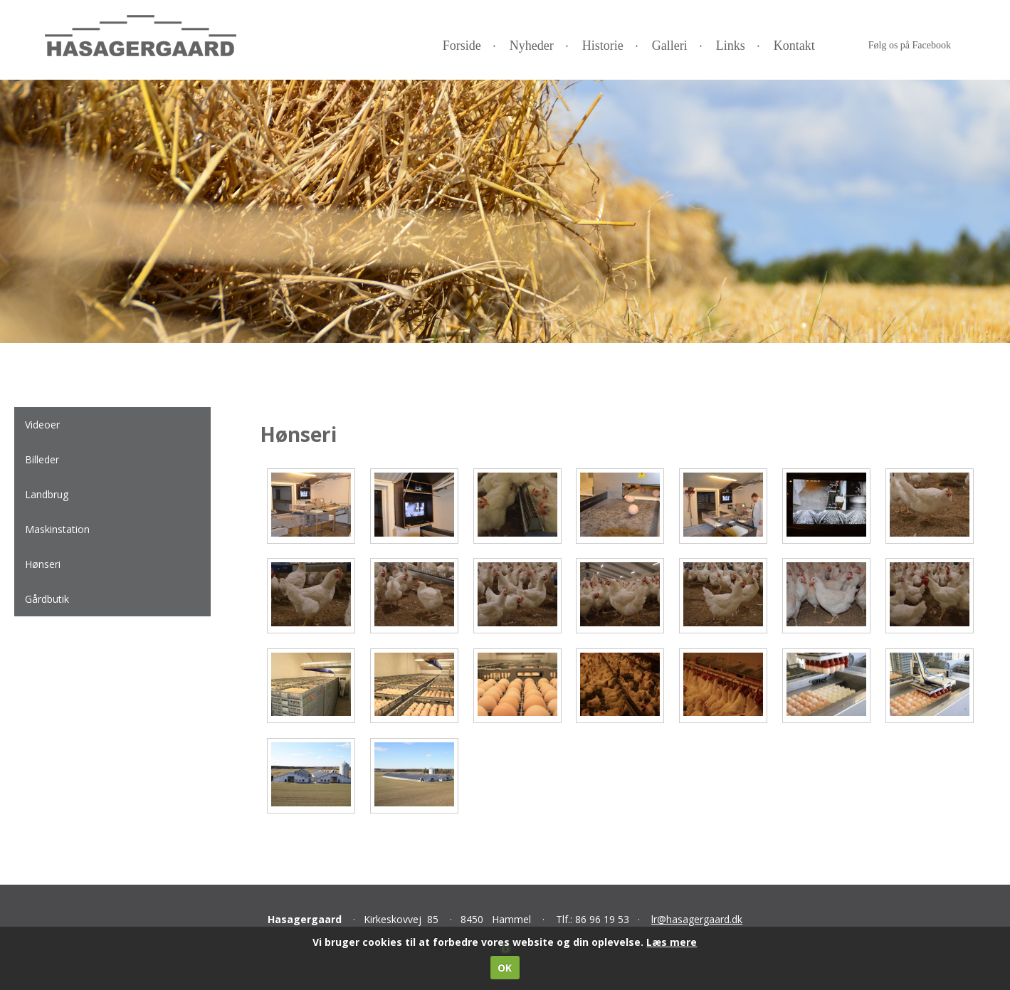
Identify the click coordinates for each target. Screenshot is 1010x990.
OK (505, 967)
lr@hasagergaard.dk (696, 919)
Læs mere (671, 942)
